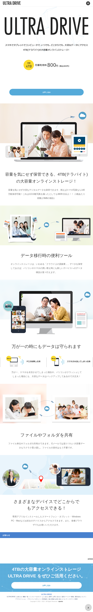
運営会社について (80, 596)
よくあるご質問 (47, 596)
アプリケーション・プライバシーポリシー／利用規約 (31, 599)
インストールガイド (35, 596)
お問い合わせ (57, 596)
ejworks (60, 601)
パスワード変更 (73, 599)
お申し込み (47, 92)
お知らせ (19, 596)
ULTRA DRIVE (11, 596)
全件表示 (90, 558)
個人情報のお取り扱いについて (58, 599)
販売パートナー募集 (68, 596)
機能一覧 (25, 596)
